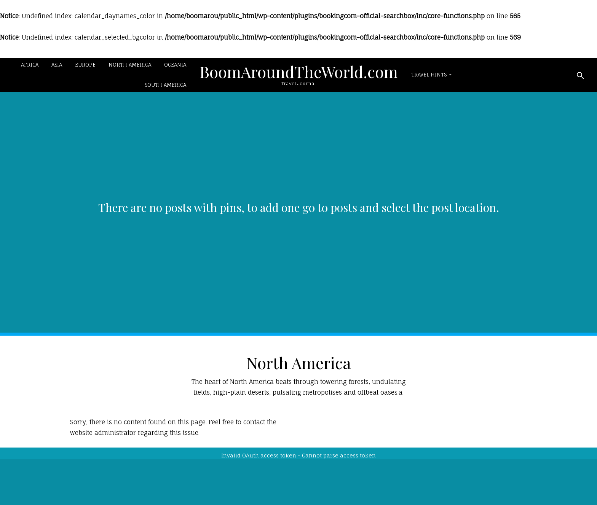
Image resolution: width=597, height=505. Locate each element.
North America (130, 65)
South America (165, 85)
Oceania (175, 65)
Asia (56, 65)
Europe (85, 65)
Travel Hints (429, 75)
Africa (29, 65)
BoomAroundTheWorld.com (299, 71)
